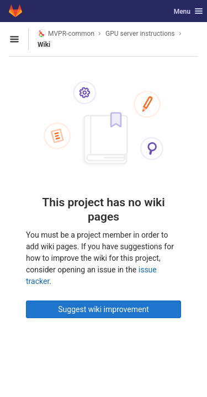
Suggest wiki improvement (103, 309)
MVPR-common (66, 33)
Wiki (44, 45)
